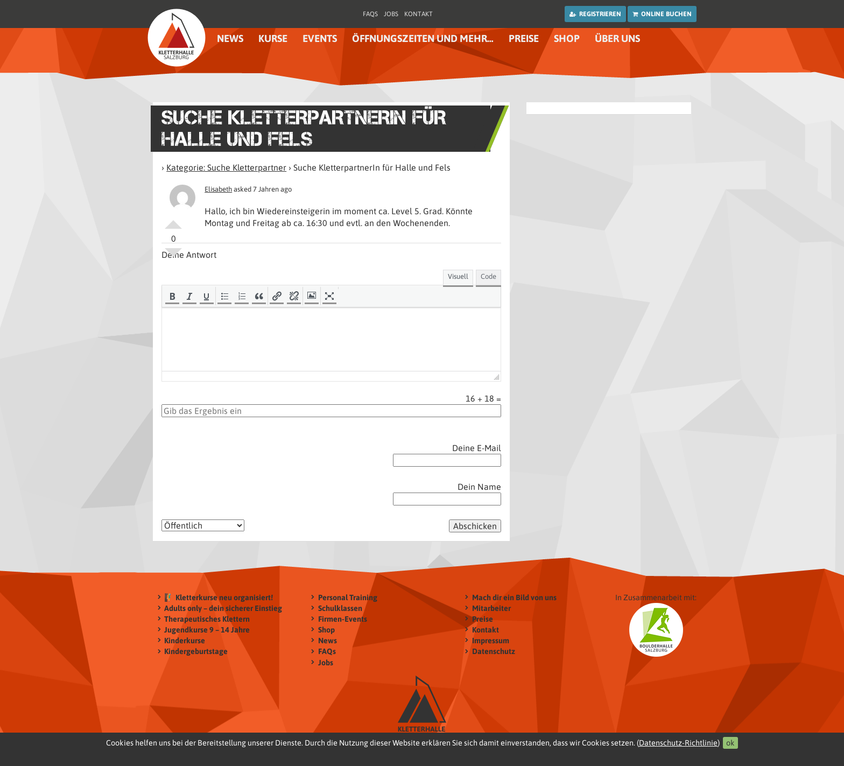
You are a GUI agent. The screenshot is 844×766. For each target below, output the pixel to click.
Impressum (490, 640)
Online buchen (662, 14)
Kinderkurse (184, 640)
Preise (524, 38)
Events (320, 38)
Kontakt (418, 14)
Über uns (617, 38)
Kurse (272, 38)
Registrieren (595, 14)
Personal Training (347, 597)
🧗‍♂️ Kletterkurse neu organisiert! (218, 597)
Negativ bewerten (173, 256)
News (230, 38)
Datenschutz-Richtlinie (678, 743)
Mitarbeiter (491, 608)
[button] (172, 296)
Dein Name (479, 486)
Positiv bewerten (173, 220)
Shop (567, 38)
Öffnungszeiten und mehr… (423, 38)
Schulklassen (340, 608)
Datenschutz (493, 651)
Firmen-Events (342, 618)
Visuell (458, 276)
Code (488, 276)
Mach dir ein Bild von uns (514, 597)
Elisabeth (218, 189)
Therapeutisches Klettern (207, 618)
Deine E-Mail (476, 448)
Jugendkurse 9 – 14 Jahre (207, 629)
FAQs (370, 14)
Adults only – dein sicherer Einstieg (223, 608)
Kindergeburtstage (196, 651)
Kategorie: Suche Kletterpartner (226, 167)
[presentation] (172, 296)
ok (730, 743)
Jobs (391, 14)
